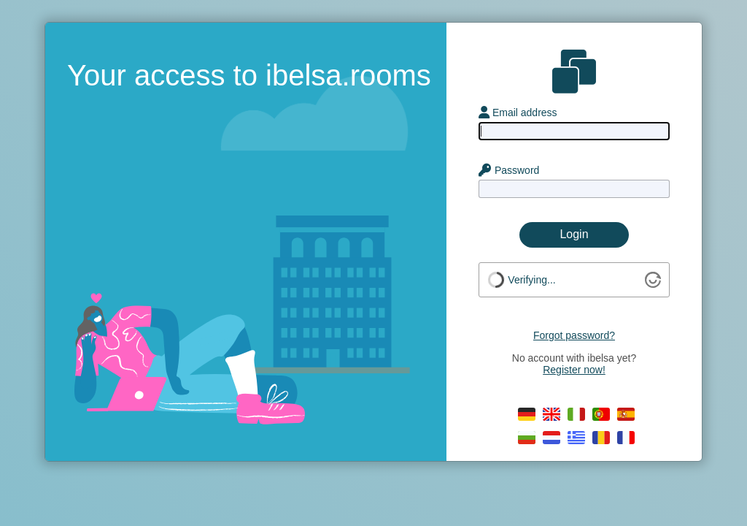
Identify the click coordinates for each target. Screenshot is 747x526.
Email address (518, 112)
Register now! (574, 370)
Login (574, 234)
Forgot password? (574, 335)
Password (509, 170)
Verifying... (531, 280)
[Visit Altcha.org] (653, 284)
